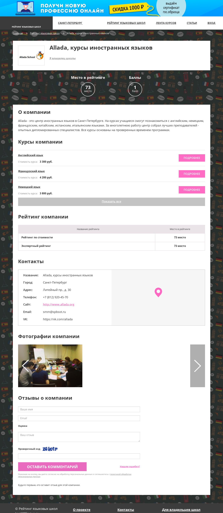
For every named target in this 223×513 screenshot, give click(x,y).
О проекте (81, 509)
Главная (18, 33)
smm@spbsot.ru (54, 312)
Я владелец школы (63, 58)
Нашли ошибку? (130, 466)
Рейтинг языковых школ (126, 23)
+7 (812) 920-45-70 (55, 297)
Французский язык (31, 171)
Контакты (125, 509)
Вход (211, 23)
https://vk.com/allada (58, 319)
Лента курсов (166, 23)
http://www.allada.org (58, 304)
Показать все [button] (111, 201)
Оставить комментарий (52, 466)
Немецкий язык (29, 187)
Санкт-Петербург (72, 23)
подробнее (192, 158)
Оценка (22, 425)
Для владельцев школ (181, 509)
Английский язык (30, 155)
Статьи (192, 23)
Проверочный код (29, 448)
